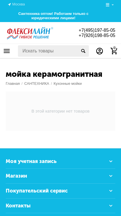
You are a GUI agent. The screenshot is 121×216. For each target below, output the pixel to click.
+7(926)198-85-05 (97, 35)
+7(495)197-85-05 (97, 30)
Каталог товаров (7, 51)
